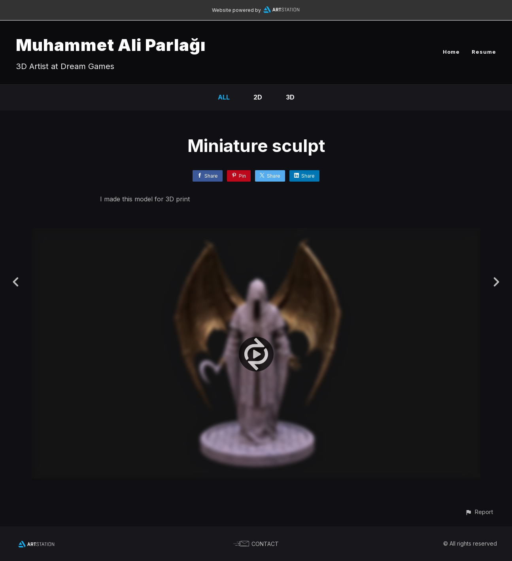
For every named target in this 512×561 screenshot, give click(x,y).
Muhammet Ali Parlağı (111, 45)
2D (257, 97)
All (224, 97)
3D (290, 97)
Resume (484, 52)
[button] (479, 512)
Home (451, 52)
